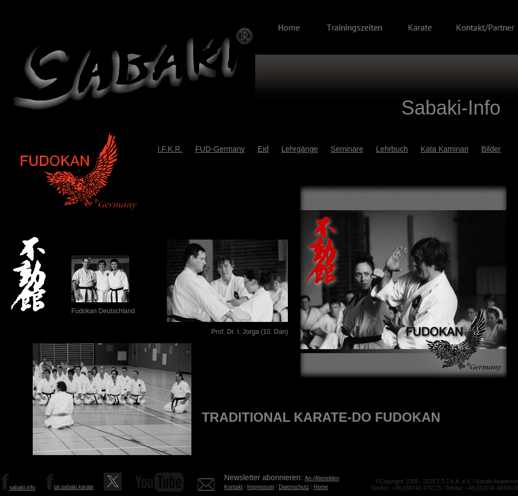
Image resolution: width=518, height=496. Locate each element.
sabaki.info (22, 488)
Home (321, 487)
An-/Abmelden (322, 478)
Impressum (260, 487)
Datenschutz (294, 487)
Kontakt (233, 487)
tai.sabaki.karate (74, 487)
